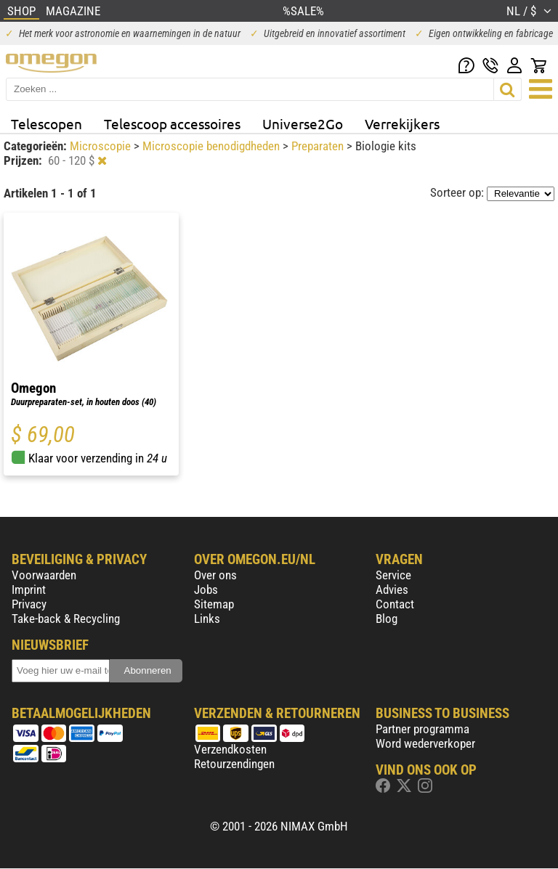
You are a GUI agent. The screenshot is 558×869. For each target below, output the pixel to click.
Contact (395, 604)
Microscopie (102, 146)
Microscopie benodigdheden (212, 146)
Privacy (29, 604)
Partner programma (422, 729)
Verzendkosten (230, 749)
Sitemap (214, 604)
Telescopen (46, 123)
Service (393, 575)
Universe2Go (302, 123)
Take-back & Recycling (66, 618)
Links (207, 618)
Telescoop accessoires (172, 123)
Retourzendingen (234, 763)
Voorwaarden (44, 575)
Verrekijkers (402, 123)
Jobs (206, 589)
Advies (392, 589)
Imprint (29, 589)
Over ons (215, 575)
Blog (386, 618)
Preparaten (319, 146)
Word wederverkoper (425, 743)
